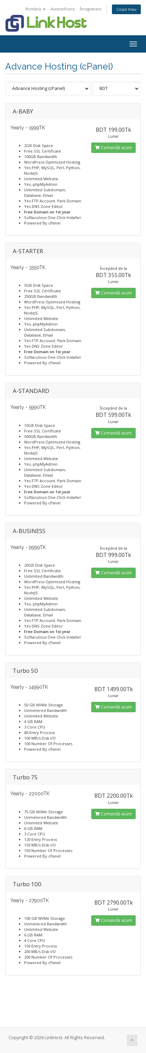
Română (35, 8)
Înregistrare (91, 8)
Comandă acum (113, 147)
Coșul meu (126, 9)
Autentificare (63, 8)
